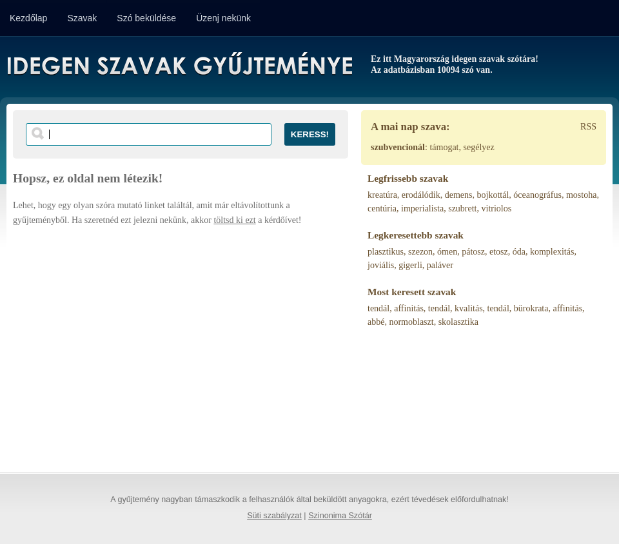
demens (459, 195)
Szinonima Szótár (340, 515)
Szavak (82, 18)
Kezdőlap (28, 18)
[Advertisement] (180, 343)
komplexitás (552, 252)
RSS (588, 126)
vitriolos (497, 208)
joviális (381, 265)
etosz (498, 252)
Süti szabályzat (274, 515)
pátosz (473, 252)
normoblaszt (411, 322)
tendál (378, 308)
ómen (447, 252)
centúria (382, 208)
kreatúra (382, 195)
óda (519, 252)
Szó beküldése (146, 18)
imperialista (422, 208)
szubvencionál (398, 147)
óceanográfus (537, 195)
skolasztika (458, 322)
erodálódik (421, 195)
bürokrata (531, 308)
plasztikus (386, 252)
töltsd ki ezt (234, 220)
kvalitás (469, 308)
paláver (440, 265)
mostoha (581, 195)
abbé (376, 322)
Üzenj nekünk (223, 18)
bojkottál (493, 195)
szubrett (462, 208)
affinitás (409, 308)
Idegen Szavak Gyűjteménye (179, 66)
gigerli (410, 265)
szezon (420, 252)
